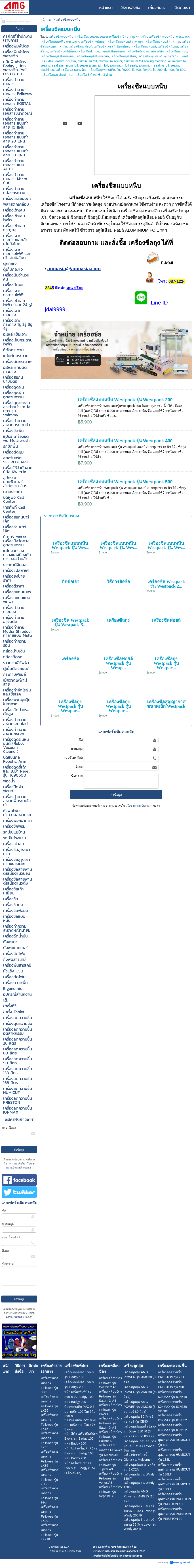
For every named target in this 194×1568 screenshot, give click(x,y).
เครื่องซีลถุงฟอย (176, 51)
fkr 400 (169, 69)
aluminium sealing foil (154, 65)
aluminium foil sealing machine (145, 61)
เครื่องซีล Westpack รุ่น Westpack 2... (166, 584)
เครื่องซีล (81, 36)
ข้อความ (8, 1264)
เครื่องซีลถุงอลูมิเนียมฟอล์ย (112, 46)
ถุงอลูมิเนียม (172, 56)
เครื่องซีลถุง (118, 620)
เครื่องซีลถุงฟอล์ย (93, 41)
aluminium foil (87, 61)
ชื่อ (4, 1211)
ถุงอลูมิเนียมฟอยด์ (113, 51)
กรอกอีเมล (9, 1127)
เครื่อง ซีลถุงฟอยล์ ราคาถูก (124, 41)
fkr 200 (158, 69)
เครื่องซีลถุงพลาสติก (101, 69)
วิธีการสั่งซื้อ (118, 581)
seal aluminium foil (65, 65)
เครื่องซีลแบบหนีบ (61, 36)
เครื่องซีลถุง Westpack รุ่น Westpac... (166, 663)
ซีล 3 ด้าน (105, 74)
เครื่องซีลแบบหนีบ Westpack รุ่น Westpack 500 (125, 481)
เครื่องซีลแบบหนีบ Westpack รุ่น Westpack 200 (125, 399)
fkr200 (126, 69)
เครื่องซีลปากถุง (88, 51)
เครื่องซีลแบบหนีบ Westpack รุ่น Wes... (70, 545)
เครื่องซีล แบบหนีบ (162, 36)
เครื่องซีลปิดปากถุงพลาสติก (145, 51)
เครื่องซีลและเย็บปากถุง (56, 74)
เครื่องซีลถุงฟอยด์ (80, 46)
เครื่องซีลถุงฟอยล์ (144, 46)
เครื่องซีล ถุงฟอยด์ (150, 56)
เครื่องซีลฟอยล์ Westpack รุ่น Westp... (118, 663)
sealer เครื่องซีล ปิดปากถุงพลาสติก (123, 36)
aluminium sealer (110, 61)
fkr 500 (180, 69)
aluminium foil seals (123, 65)
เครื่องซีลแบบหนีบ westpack (59, 41)
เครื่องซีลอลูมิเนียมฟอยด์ (92, 56)
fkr (118, 69)
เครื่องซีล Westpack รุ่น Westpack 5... (70, 622)
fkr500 (136, 69)
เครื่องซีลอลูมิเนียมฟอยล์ (57, 56)
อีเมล (5, 1250)
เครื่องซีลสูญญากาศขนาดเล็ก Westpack (166, 704)
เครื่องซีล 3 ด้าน (85, 74)
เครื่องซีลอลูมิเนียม (123, 56)
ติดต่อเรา (70, 581)
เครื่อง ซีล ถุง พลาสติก (71, 69)
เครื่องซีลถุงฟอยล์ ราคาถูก (162, 41)
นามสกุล (8, 1224)
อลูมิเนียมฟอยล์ (65, 61)
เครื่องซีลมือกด (168, 46)
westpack (182, 36)
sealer (94, 36)
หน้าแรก (46, 19)
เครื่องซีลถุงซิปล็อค (63, 51)
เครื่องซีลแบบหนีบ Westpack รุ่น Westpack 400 (125, 440)
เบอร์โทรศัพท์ (11, 1237)
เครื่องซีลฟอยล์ (166, 620)
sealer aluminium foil (94, 65)
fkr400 (147, 69)
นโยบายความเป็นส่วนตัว (139, 805)
